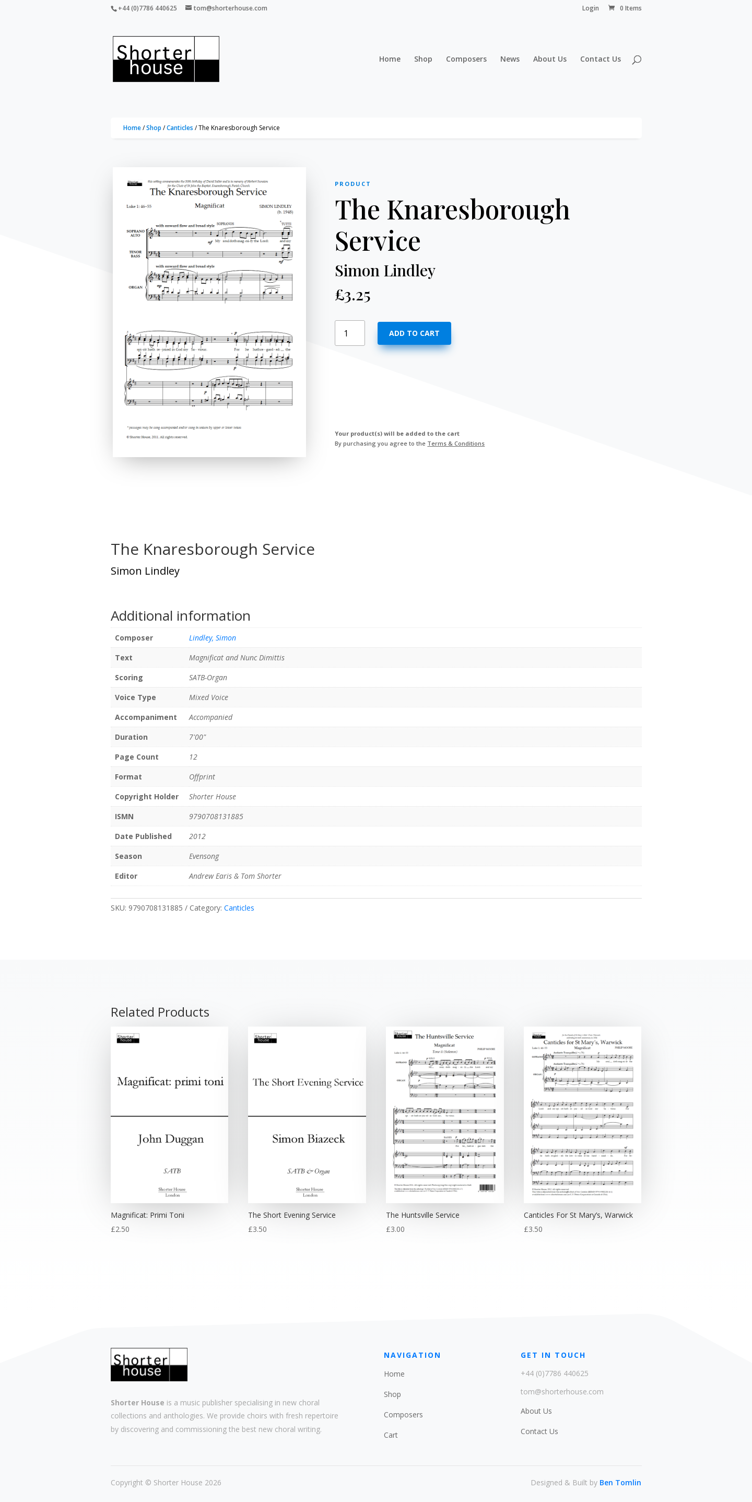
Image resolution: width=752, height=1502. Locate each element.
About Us (550, 59)
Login (590, 9)
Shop (423, 59)
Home (390, 59)
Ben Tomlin (620, 1482)
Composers (466, 59)
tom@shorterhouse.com (562, 1391)
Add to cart (414, 333)
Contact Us (600, 59)
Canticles (180, 127)
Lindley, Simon (212, 638)
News (510, 59)
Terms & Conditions (456, 443)
